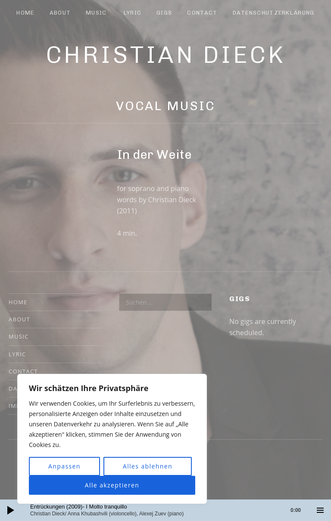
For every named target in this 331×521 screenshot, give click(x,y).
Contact (202, 12)
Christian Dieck (166, 54)
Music (96, 12)
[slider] (170, 510)
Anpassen (64, 466)
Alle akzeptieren (112, 485)
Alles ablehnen (147, 466)
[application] (165, 510)
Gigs (164, 12)
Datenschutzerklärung (274, 12)
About (60, 12)
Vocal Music (165, 106)
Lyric (133, 12)
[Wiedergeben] (11, 510)
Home (25, 12)
